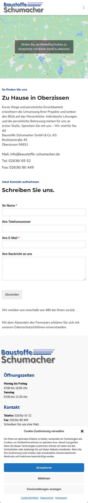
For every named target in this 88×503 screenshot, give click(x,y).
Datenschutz (46, 498)
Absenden (12, 294)
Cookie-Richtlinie (29, 498)
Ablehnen (44, 478)
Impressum (61, 498)
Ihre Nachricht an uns (17, 254)
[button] (82, 431)
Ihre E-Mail (11, 238)
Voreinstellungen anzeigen (44, 489)
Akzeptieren (44, 467)
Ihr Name (9, 205)
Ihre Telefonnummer (16, 222)
